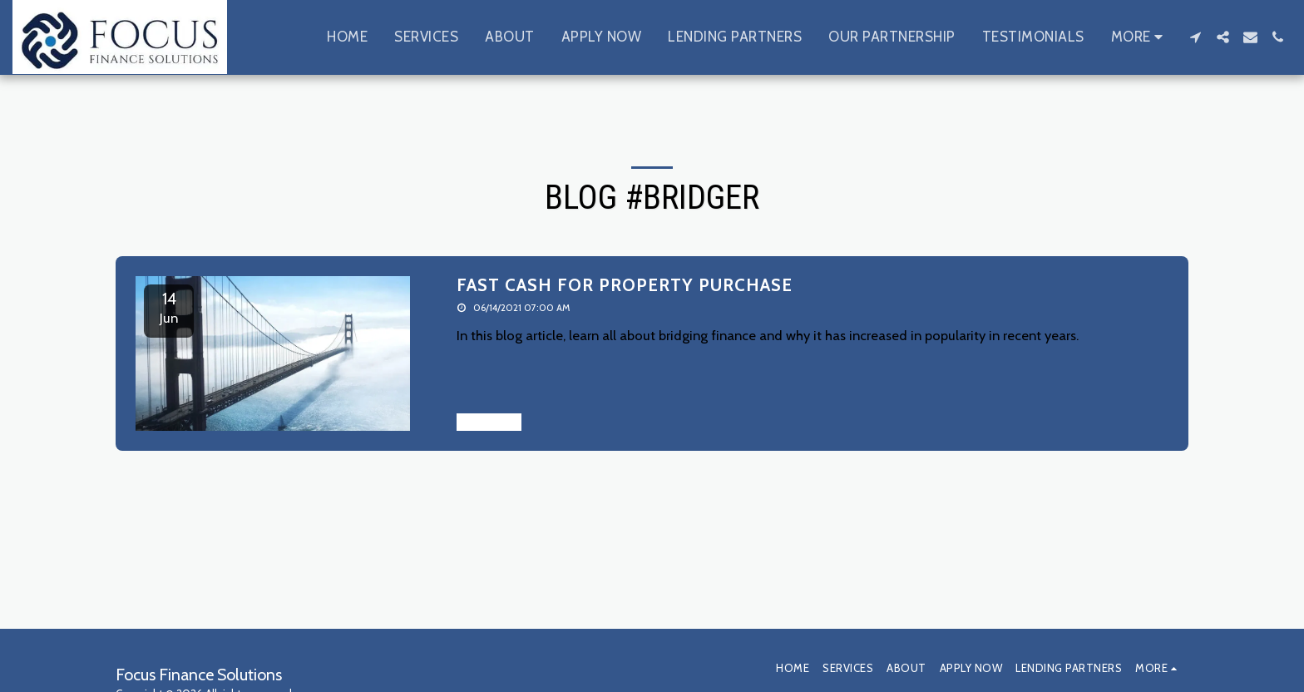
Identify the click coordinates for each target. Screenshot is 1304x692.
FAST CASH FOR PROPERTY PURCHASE (625, 284)
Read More (489, 421)
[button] (1195, 37)
